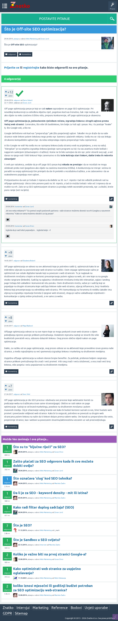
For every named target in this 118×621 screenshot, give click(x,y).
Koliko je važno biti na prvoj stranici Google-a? (49, 554)
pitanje (16, 39)
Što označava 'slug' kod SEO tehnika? (42, 478)
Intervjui (23, 608)
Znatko (8, 608)
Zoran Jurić (44, 39)
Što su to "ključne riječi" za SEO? (39, 447)
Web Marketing (32, 39)
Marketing (40, 608)
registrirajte (31, 67)
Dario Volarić (28, 100)
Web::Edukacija (60, 578)
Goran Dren (29, 226)
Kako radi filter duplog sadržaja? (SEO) (43, 507)
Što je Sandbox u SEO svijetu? (36, 540)
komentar (18, 207)
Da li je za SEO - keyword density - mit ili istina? (50, 493)
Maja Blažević (28, 326)
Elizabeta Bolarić (29, 261)
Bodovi (76, 608)
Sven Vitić (26, 394)
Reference (59, 608)
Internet (43, 545)
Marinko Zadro (59, 483)
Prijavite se (11, 67)
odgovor (17, 100)
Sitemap (21, 613)
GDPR (7, 613)
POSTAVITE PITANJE (54, 19)
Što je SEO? (22, 525)
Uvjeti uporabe (96, 608)
